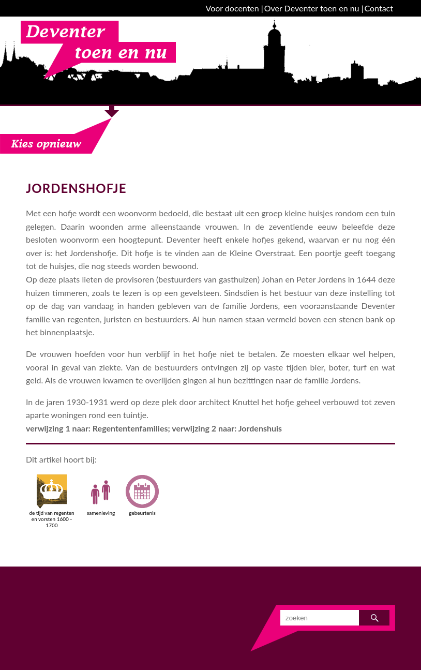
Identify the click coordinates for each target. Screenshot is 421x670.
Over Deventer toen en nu (311, 8)
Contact (379, 8)
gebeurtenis (142, 495)
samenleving (101, 495)
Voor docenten (232, 8)
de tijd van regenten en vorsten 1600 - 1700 (51, 501)
